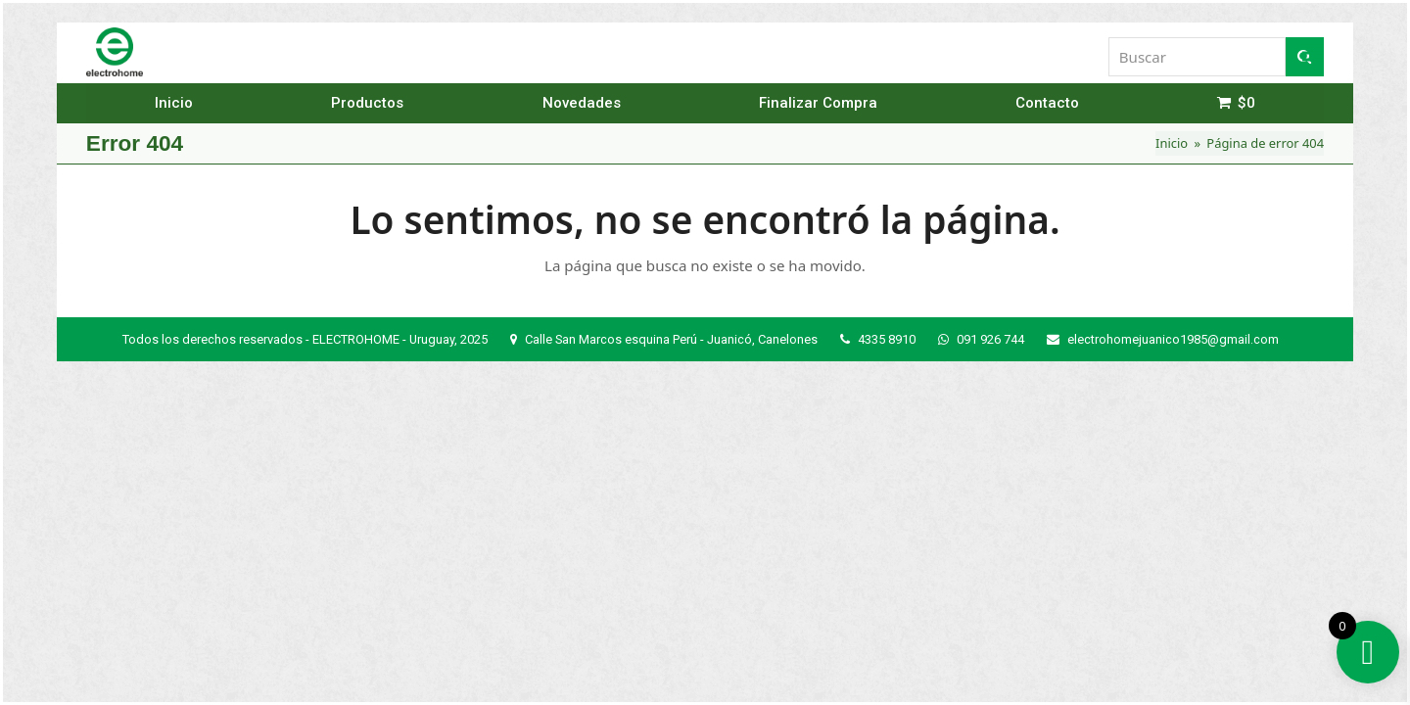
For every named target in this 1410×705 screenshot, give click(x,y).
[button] (1313, 52)
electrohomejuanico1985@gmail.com (1173, 339)
